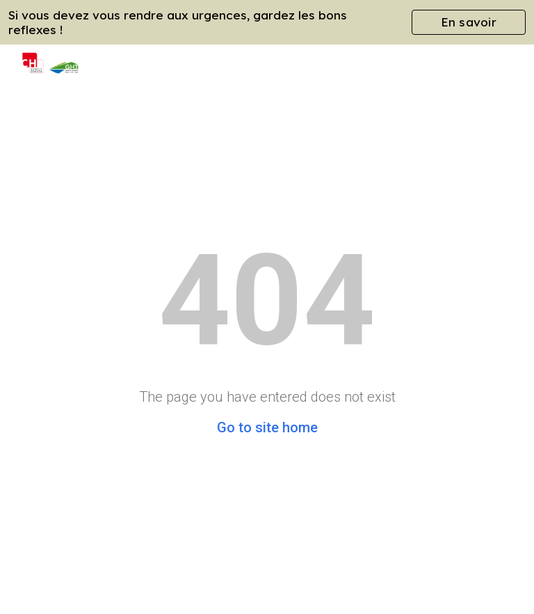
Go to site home (267, 427)
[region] (267, 22)
